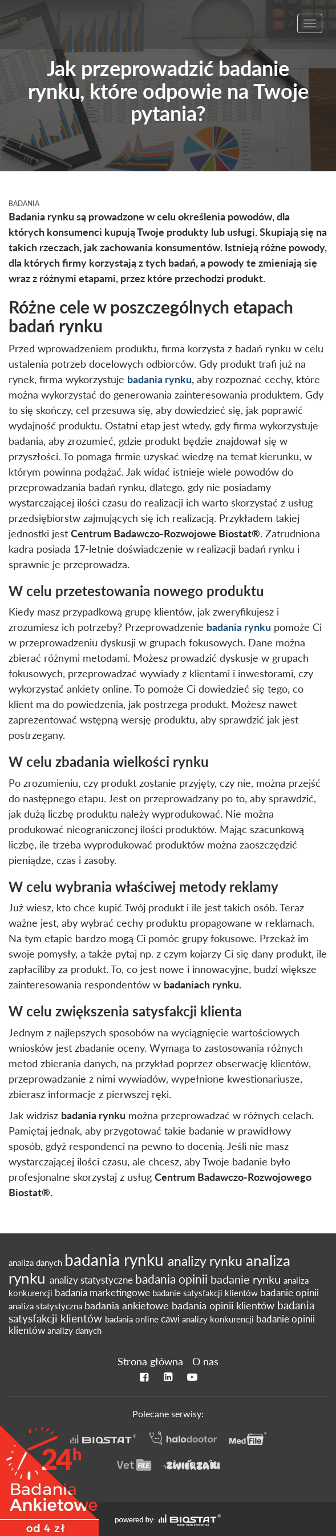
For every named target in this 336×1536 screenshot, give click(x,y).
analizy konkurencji (219, 1319)
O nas (205, 1361)
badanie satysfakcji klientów (206, 1293)
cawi (171, 1319)
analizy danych (74, 1330)
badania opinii (172, 1279)
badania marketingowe (103, 1292)
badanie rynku (247, 1279)
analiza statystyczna (46, 1306)
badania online (133, 1319)
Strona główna (150, 1361)
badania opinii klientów (224, 1306)
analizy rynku (207, 1261)
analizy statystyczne (92, 1280)
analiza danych (36, 1262)
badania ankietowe (128, 1306)
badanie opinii (289, 1292)
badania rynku (159, 379)
